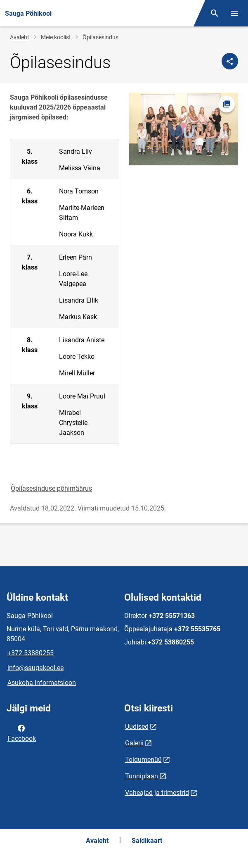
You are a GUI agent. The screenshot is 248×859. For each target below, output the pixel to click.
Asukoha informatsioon (41, 683)
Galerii (134, 743)
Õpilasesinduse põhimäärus (51, 488)
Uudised (137, 726)
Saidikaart (147, 841)
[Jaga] (230, 61)
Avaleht (19, 37)
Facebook (21, 732)
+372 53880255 (30, 653)
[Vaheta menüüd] (234, 13)
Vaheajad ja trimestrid (157, 793)
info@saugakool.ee (35, 668)
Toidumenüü (143, 760)
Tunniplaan (141, 776)
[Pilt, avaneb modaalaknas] (184, 129)
